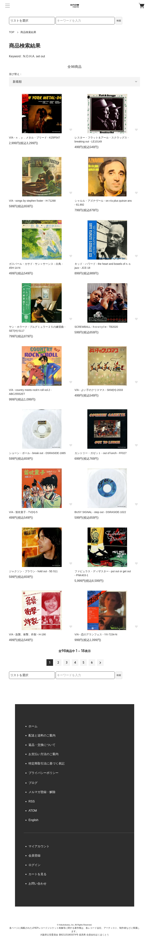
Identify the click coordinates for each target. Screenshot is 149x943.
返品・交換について (41, 744)
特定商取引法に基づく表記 (46, 763)
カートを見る (37, 874)
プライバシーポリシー (43, 772)
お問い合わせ (37, 883)
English (33, 820)
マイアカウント (38, 846)
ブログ (32, 782)
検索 (119, 20)
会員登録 (34, 855)
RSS (31, 801)
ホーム (32, 726)
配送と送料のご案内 (41, 735)
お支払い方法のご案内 (43, 754)
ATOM (32, 810)
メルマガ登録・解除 (41, 792)
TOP (11, 32)
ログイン (34, 865)
